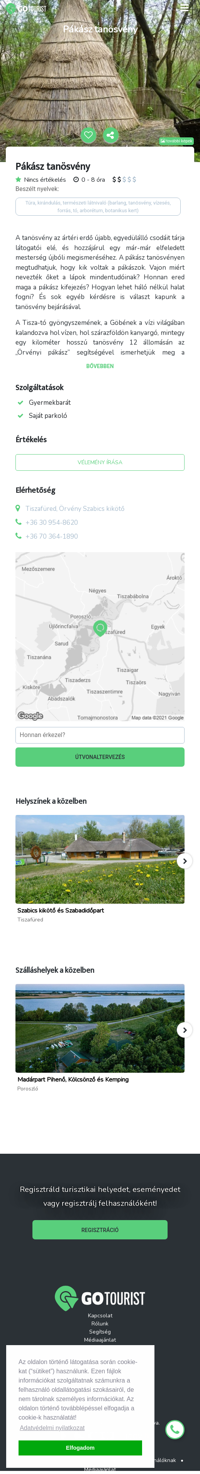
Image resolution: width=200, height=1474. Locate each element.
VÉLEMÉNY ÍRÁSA (100, 462)
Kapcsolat (100, 1315)
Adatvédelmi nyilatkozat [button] (52, 1428)
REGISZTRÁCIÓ (100, 1230)
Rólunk (100, 1323)
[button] (184, 861)
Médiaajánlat (100, 1340)
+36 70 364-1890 (51, 536)
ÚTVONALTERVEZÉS (100, 757)
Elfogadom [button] (80, 1448)
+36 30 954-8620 (51, 522)
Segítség (100, 1331)
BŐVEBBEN (100, 366)
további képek (176, 141)
